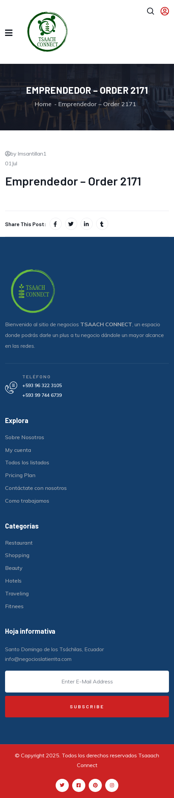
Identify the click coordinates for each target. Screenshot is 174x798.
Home (43, 104)
